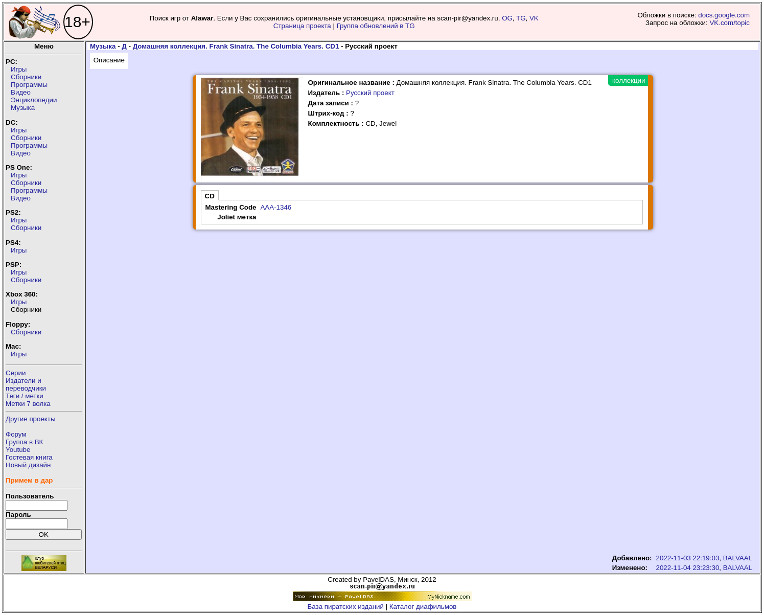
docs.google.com (724, 15)
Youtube (18, 449)
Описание (109, 60)
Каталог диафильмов (423, 606)
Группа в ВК (24, 442)
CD (210, 196)
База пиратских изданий (346, 606)
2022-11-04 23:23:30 (688, 568)
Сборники (26, 77)
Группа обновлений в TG (376, 26)
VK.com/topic (729, 23)
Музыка (23, 107)
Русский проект (370, 93)
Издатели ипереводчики (26, 384)
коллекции (628, 80)
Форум (16, 434)
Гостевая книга (29, 457)
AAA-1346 (275, 207)
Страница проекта (302, 26)
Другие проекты (31, 419)
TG (521, 18)
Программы (29, 84)
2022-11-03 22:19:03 (688, 558)
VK (534, 18)
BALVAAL (737, 558)
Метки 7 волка (28, 403)
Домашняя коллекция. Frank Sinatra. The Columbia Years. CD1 (236, 46)
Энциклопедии (34, 100)
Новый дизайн (28, 465)
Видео (21, 92)
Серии (16, 373)
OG (507, 18)
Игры (19, 69)
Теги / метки (24, 396)
